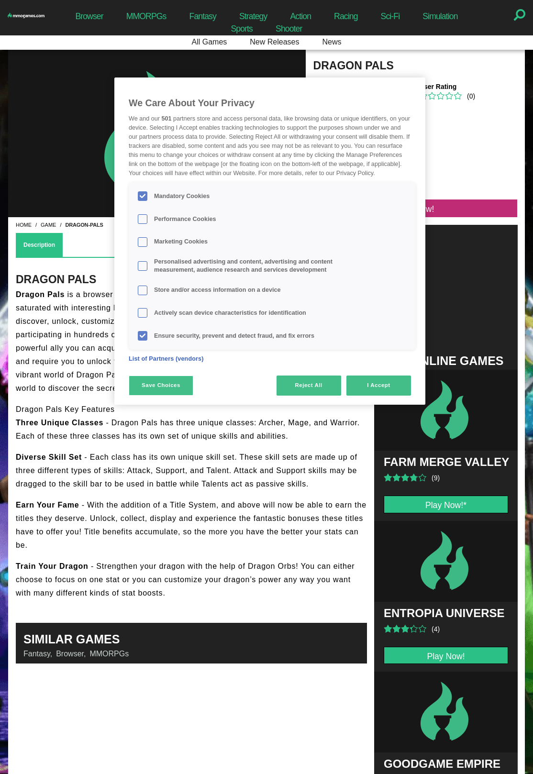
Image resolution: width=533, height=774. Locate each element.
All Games (209, 42)
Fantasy (202, 16)
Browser (89, 16)
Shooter (289, 28)
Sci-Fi (390, 16)
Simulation (439, 16)
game (48, 225)
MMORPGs (146, 16)
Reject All (308, 385)
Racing (346, 16)
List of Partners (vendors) (166, 358)
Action (300, 16)
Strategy (253, 16)
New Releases (274, 42)
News (331, 42)
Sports (242, 28)
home (24, 225)
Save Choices (161, 385)
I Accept (378, 385)
